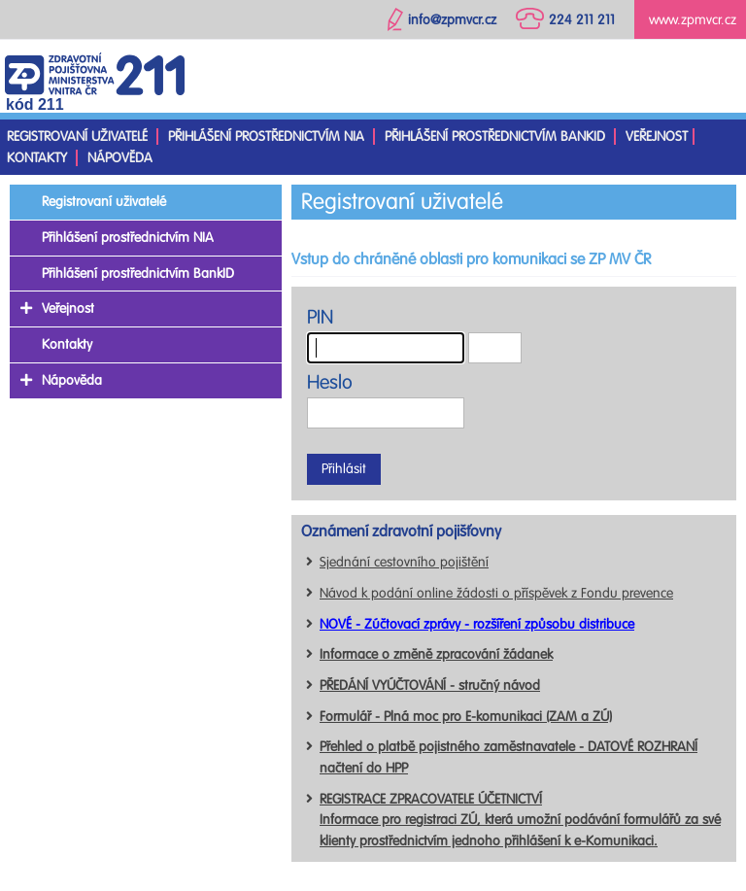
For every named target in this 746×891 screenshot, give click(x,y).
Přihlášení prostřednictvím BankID (495, 136)
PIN (320, 317)
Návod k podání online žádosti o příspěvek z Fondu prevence (496, 593)
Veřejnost (657, 136)
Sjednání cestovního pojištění (404, 562)
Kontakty (37, 158)
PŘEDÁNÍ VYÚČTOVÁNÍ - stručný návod (430, 685)
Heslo (330, 382)
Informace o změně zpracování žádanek (436, 654)
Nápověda (120, 158)
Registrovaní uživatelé (77, 136)
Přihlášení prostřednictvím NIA (266, 136)
